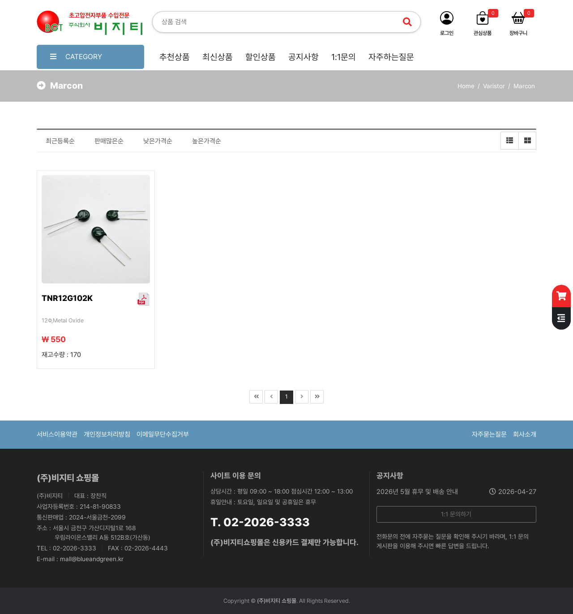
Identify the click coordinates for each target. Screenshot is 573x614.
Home (466, 86)
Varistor (494, 86)
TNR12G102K (67, 298)
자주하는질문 (391, 57)
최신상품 (217, 57)
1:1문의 (343, 57)
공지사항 (303, 57)
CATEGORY (76, 56)
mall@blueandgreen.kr (92, 558)
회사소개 (524, 434)
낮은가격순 (157, 141)
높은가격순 (206, 141)
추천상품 (174, 57)
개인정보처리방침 (107, 434)
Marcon (524, 86)
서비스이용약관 (57, 434)
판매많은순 (109, 141)
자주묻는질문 (489, 434)
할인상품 (260, 57)
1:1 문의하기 (456, 514)
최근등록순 (60, 141)
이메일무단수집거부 (163, 434)
